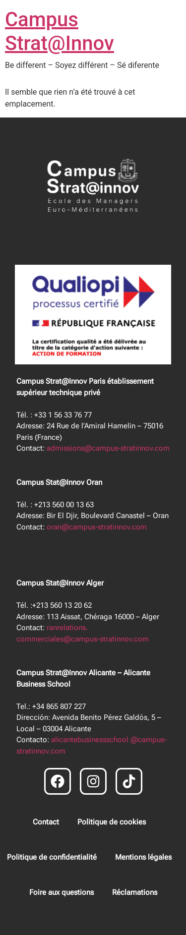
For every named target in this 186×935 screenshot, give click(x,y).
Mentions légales (143, 857)
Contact (46, 822)
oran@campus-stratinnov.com (97, 527)
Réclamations (134, 892)
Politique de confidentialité (52, 857)
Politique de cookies (111, 822)
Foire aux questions (61, 892)
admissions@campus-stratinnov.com (108, 448)
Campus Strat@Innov (59, 31)
